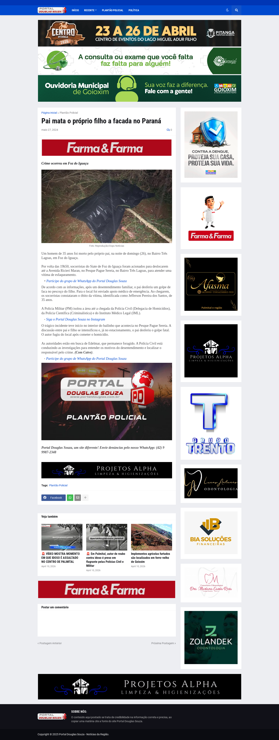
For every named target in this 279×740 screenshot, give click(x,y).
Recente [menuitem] (89, 10)
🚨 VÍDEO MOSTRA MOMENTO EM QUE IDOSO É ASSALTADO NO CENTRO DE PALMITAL (60, 558)
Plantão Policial (69, 112)
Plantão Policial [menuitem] (112, 10)
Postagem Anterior (51, 643)
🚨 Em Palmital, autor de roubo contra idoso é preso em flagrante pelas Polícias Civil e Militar (105, 559)
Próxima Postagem (162, 643)
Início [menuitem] (75, 10)
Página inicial (49, 112)
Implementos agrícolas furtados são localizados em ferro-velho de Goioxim (150, 558)
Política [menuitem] (134, 10)
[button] (227, 10)
